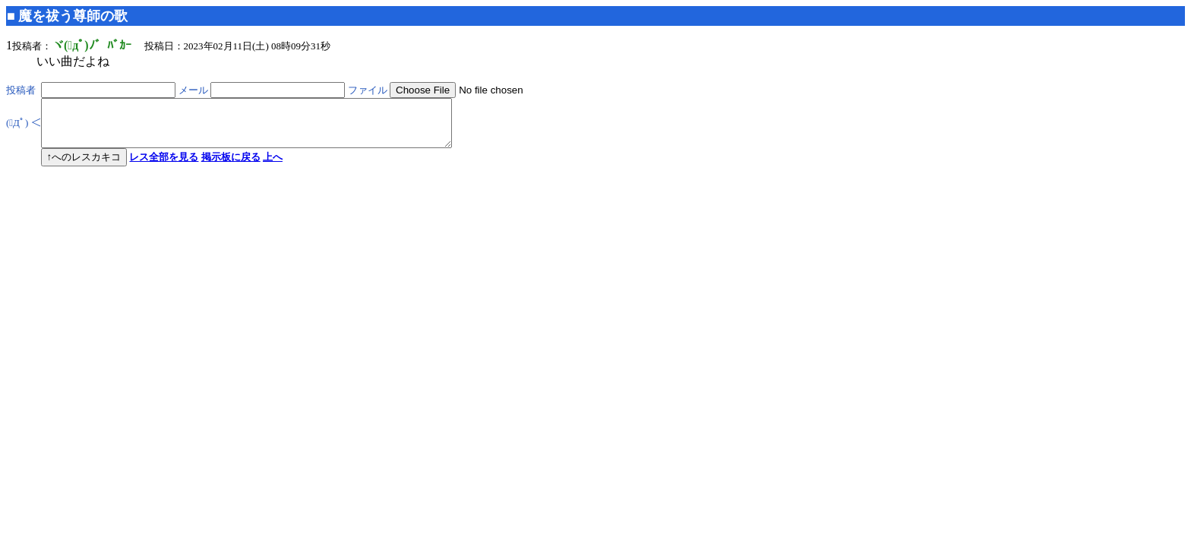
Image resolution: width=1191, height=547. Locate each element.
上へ (273, 166)
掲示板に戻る (231, 166)
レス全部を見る (163, 166)
